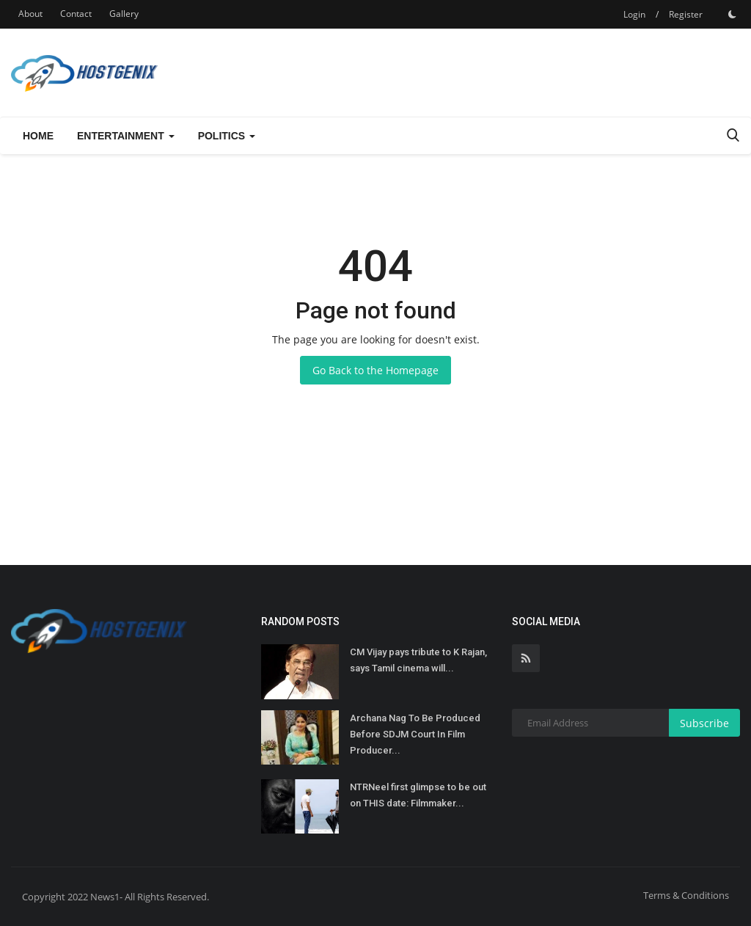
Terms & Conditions (686, 895)
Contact (76, 13)
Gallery (124, 13)
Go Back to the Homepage (375, 370)
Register (686, 14)
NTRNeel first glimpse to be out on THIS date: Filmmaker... (418, 795)
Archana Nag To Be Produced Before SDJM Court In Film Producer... (415, 734)
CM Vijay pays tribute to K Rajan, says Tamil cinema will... (418, 660)
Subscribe (704, 723)
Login (634, 14)
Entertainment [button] (126, 136)
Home (38, 136)
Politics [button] (226, 136)
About (30, 13)
